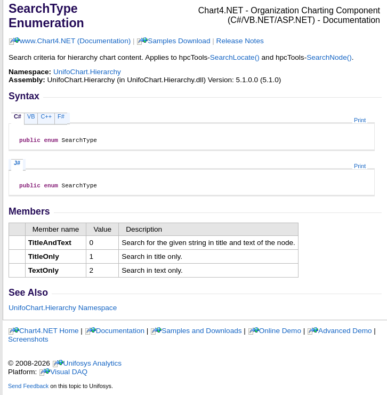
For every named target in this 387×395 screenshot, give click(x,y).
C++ (46, 116)
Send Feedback (28, 389)
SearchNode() (329, 57)
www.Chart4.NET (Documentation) (75, 41)
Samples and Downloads (201, 334)
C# (17, 116)
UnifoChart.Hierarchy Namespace (63, 311)
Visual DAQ (68, 375)
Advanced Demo (345, 334)
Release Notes (240, 41)
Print (360, 120)
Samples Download (179, 41)
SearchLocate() (235, 57)
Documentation (120, 334)
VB (31, 116)
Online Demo (280, 334)
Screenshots (28, 342)
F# (61, 116)
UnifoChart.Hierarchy (87, 72)
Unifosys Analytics (92, 366)
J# (17, 164)
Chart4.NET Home (49, 334)
